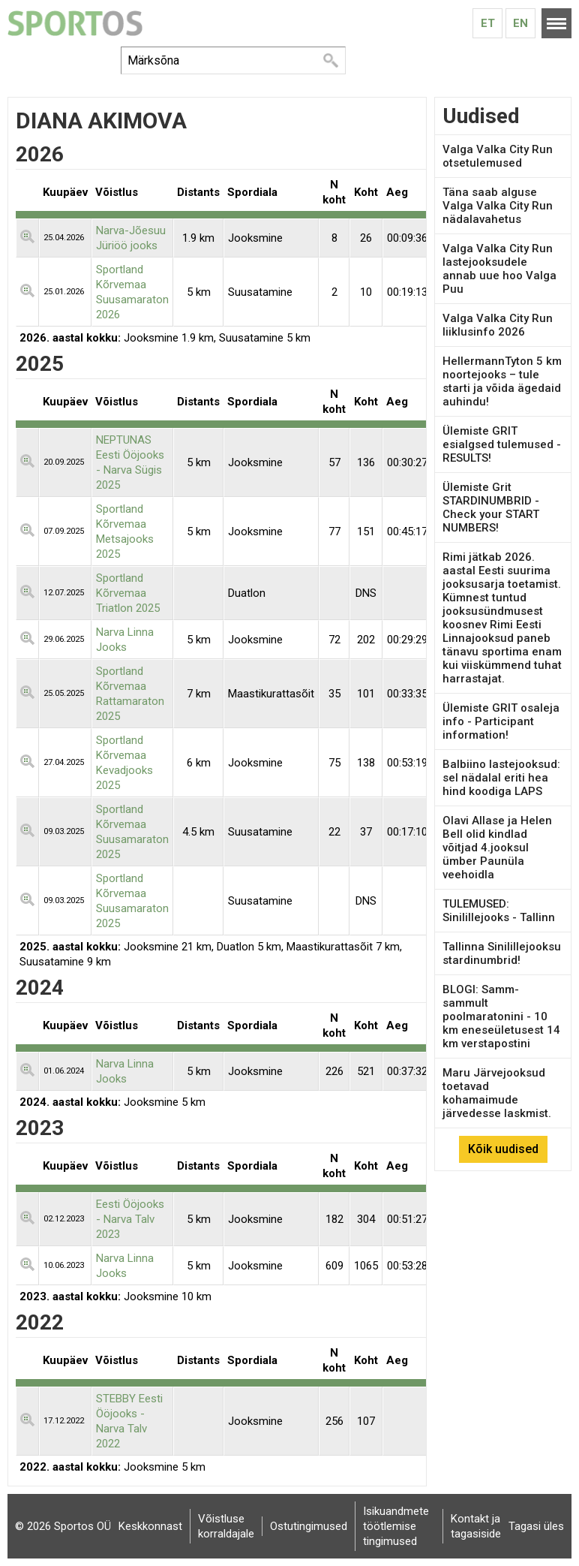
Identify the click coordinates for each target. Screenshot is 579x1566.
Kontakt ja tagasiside (476, 1526)
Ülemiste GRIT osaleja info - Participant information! (501, 721)
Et (488, 23)
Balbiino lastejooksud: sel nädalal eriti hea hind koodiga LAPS (501, 777)
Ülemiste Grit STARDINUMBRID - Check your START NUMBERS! (490, 507)
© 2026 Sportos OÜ (63, 1526)
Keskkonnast (150, 1526)
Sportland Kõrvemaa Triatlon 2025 (128, 593)
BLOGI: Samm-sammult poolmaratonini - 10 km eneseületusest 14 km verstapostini (501, 1016)
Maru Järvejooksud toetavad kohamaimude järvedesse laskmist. (496, 1093)
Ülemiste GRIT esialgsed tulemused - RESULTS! (501, 444)
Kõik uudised (503, 1149)
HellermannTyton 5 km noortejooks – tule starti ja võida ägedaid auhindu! (502, 381)
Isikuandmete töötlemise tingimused (396, 1526)
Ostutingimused (308, 1526)
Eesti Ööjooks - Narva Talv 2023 (130, 1219)
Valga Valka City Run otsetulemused (497, 156)
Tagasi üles (536, 1526)
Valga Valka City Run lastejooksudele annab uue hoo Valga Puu (499, 269)
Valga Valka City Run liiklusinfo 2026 (497, 325)
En (520, 23)
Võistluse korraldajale (226, 1526)
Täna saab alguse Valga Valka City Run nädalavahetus (497, 205)
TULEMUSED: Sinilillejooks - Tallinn (498, 910)
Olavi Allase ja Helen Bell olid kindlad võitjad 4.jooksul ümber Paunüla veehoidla (497, 847)
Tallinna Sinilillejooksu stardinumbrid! (501, 953)
